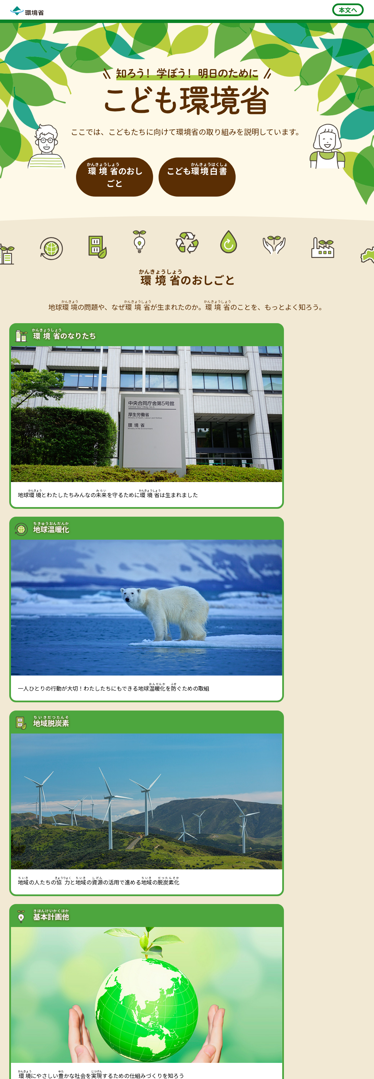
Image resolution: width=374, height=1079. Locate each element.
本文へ (348, 9)
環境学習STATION (45, 977)
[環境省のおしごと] (130, 165)
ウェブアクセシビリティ (295, 1052)
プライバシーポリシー (224, 1052)
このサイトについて (73, 1052)
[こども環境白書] (244, 165)
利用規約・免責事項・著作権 (147, 1052)
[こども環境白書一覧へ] (275, 847)
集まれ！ (219, 981)
